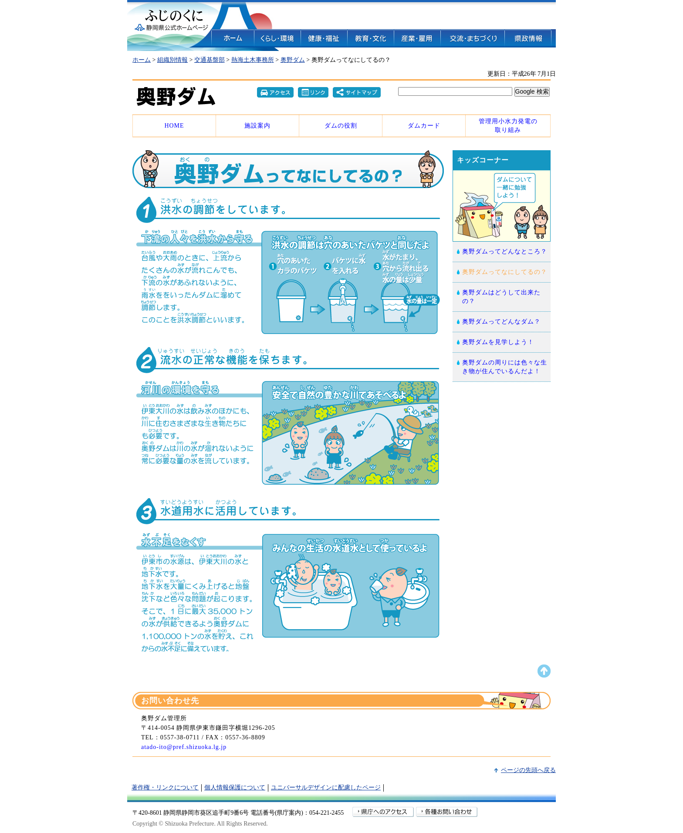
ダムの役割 (341, 125)
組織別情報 (172, 60)
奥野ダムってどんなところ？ (504, 251)
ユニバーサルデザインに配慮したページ (326, 787)
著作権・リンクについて (165, 787)
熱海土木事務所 (252, 60)
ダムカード (424, 125)
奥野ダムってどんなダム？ (501, 321)
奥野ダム (293, 60)
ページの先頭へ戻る (528, 770)
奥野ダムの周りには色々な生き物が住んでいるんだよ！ (504, 366)
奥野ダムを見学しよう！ (498, 342)
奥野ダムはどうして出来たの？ (501, 296)
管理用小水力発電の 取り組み (508, 125)
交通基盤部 (209, 60)
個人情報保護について (234, 787)
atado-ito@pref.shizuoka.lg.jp (184, 747)
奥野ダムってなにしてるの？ (504, 272)
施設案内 (257, 125)
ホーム (141, 60)
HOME (174, 125)
